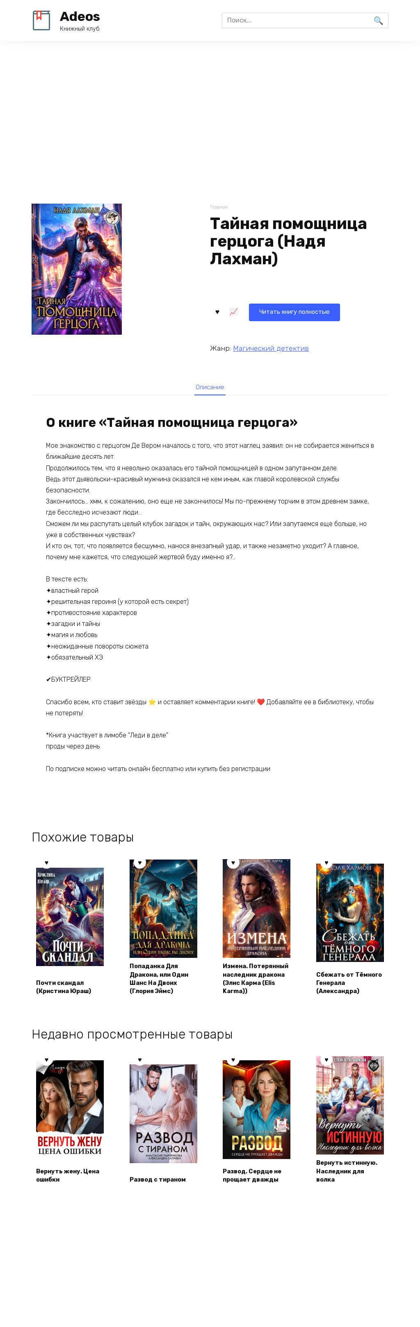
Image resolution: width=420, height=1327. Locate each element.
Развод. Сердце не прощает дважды (256, 1206)
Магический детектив (271, 347)
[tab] (210, 387)
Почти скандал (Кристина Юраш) (68, 1006)
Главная (219, 207)
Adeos (80, 16)
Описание (210, 387)
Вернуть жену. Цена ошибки (62, 1206)
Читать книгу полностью (260, 310)
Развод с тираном (162, 1211)
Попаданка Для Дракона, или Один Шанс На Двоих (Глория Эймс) (157, 993)
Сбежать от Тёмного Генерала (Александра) (349, 1002)
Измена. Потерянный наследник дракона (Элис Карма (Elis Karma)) (249, 988)
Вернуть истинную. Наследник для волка (344, 1196)
